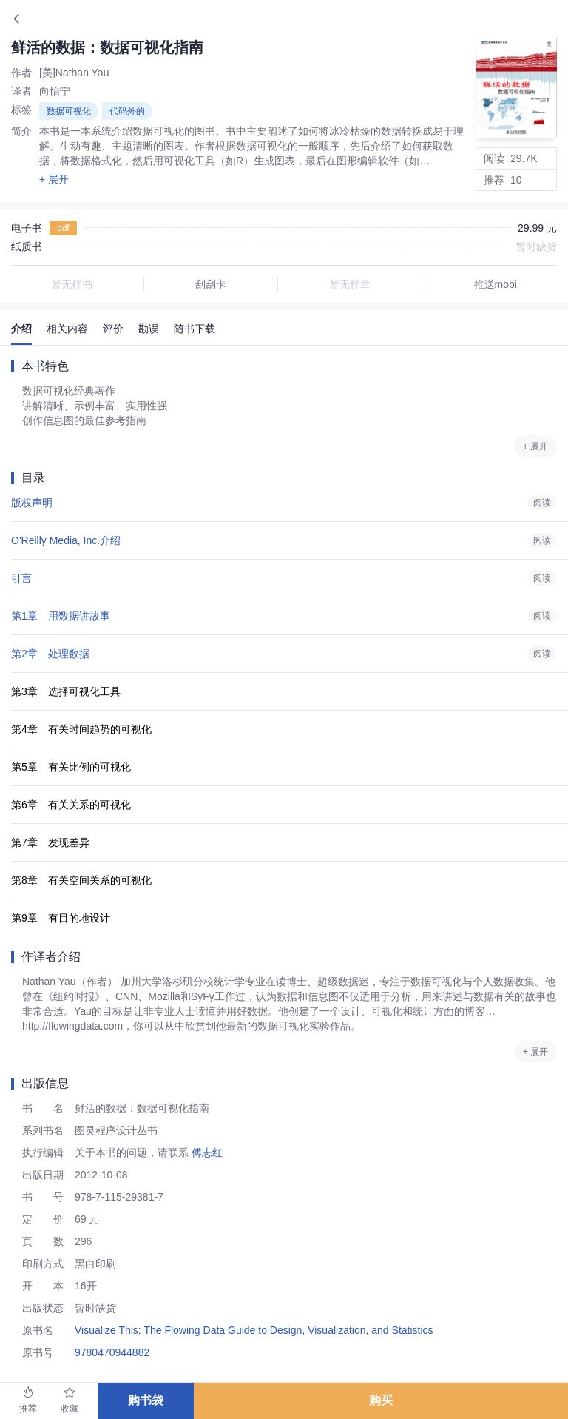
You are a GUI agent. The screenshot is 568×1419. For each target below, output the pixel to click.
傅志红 (206, 1152)
